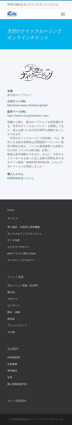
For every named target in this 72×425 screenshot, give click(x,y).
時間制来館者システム (20, 178)
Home (10, 210)
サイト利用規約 (16, 400)
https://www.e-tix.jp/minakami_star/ (28, 115)
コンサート (13, 305)
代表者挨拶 (13, 357)
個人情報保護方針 (17, 384)
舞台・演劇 (13, 312)
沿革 (9, 377)
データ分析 (13, 240)
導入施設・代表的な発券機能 (23, 227)
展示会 (11, 292)
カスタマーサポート (18, 247)
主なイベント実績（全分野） (23, 285)
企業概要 (12, 364)
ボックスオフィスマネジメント (24, 233)
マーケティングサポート (21, 260)
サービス (12, 218)
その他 (11, 332)
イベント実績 (15, 276)
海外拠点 (12, 370)
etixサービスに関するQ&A (21, 253)
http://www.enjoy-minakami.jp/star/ (27, 105)
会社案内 (12, 348)
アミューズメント (17, 325)
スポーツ (12, 299)
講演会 (11, 319)
